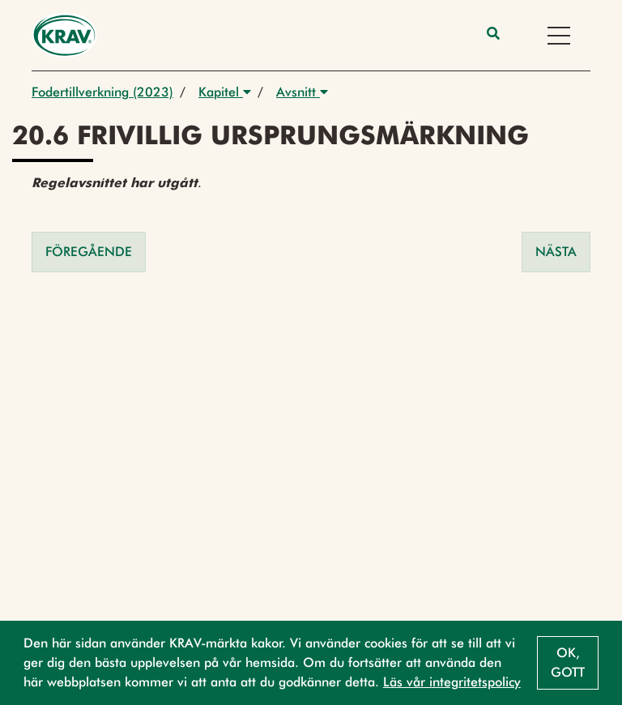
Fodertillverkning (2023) (102, 92)
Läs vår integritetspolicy (452, 682)
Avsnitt (302, 92)
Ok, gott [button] (568, 662)
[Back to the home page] (64, 35)
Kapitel (224, 92)
